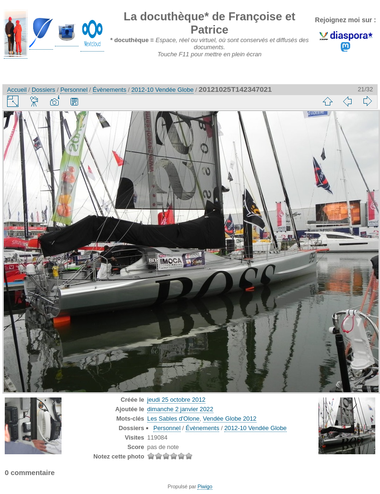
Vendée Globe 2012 (229, 418)
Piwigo (204, 486)
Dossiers (43, 89)
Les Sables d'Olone (173, 418)
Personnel (74, 89)
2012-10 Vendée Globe (163, 89)
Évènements (109, 89)
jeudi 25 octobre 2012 (176, 399)
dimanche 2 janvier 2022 (180, 409)
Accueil (17, 89)
